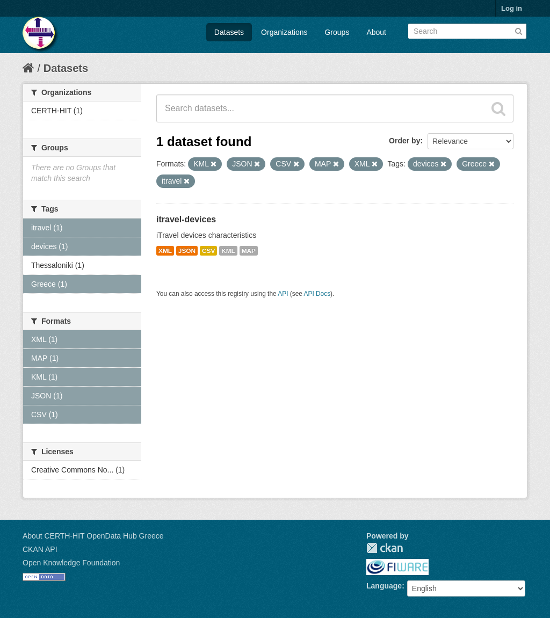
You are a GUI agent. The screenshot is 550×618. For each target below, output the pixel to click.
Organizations (284, 32)
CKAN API (40, 549)
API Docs (317, 293)
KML (228, 251)
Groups (336, 32)
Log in (511, 8)
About (376, 32)
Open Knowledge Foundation (71, 562)
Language (384, 585)
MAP (249, 251)
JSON (187, 251)
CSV (208, 251)
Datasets (229, 32)
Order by (404, 140)
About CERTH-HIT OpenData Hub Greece (93, 536)
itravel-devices (186, 219)
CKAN (384, 548)
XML (165, 251)
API (283, 293)
